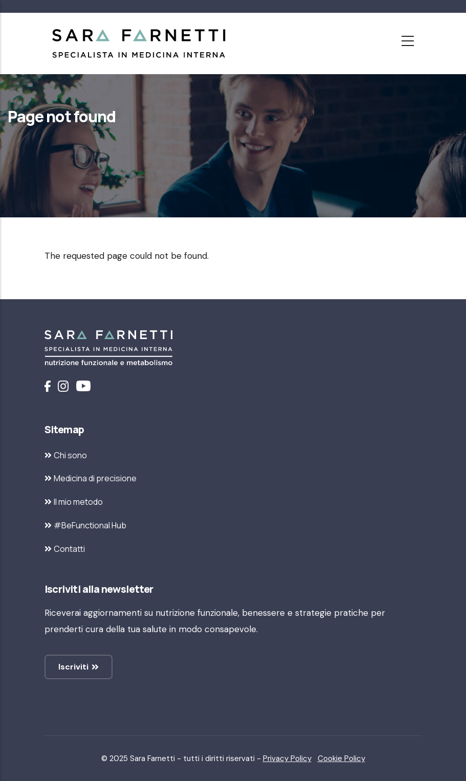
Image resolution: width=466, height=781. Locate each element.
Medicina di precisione (95, 478)
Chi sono (70, 455)
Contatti (69, 548)
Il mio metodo (78, 501)
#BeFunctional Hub (90, 525)
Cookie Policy (341, 758)
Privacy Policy (287, 758)
